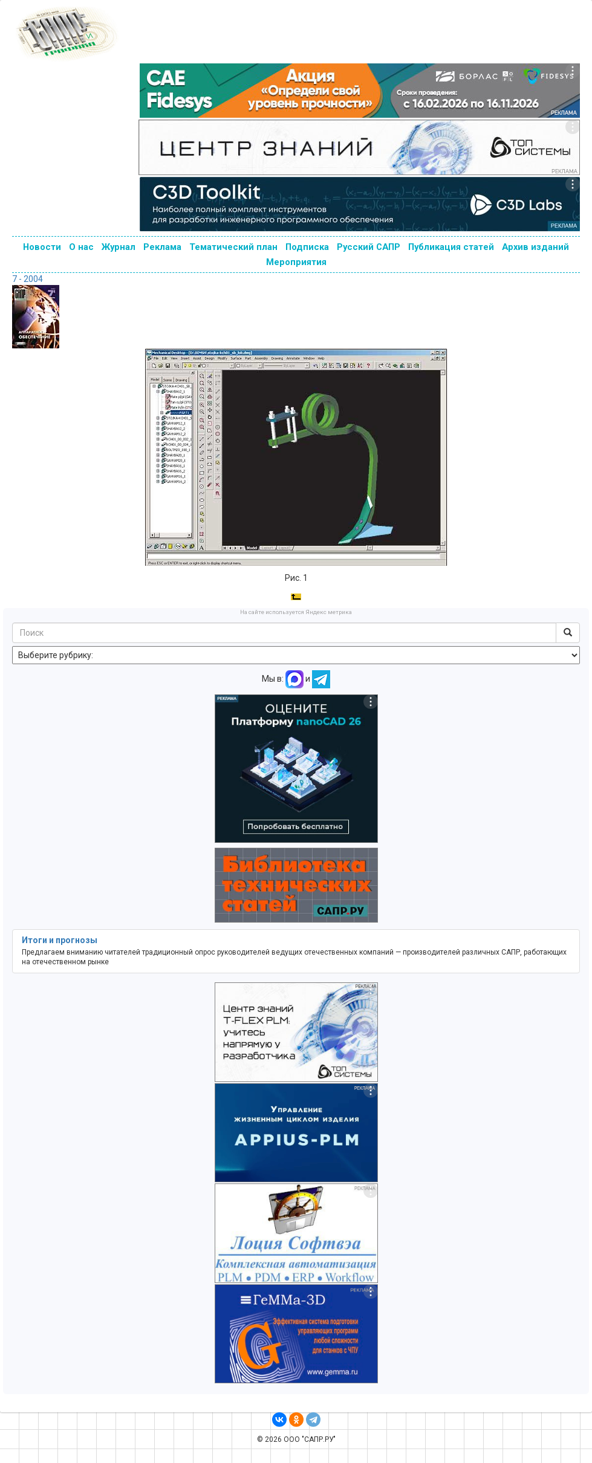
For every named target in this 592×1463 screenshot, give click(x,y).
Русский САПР (368, 247)
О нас (81, 247)
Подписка (307, 247)
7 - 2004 (27, 279)
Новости (42, 247)
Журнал (118, 247)
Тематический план (233, 247)
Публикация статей (451, 247)
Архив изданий (535, 247)
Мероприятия (296, 262)
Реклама (162, 247)
